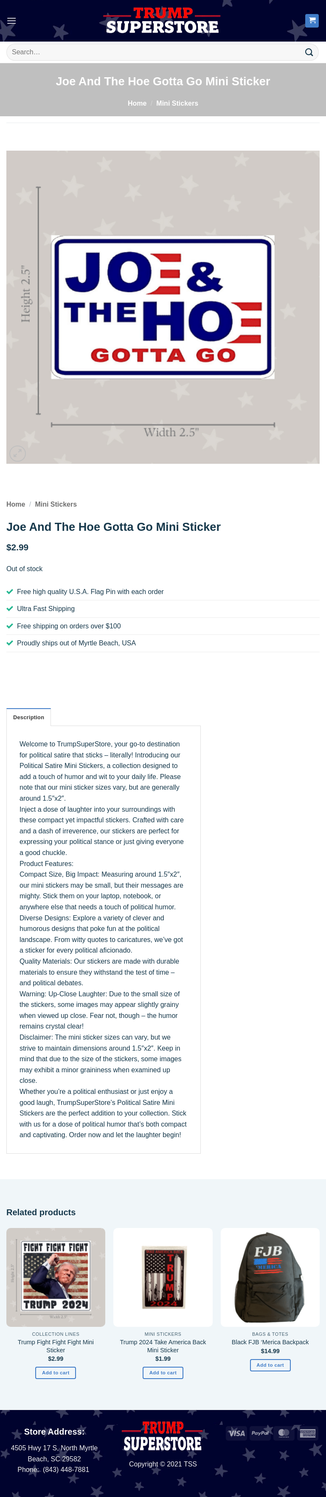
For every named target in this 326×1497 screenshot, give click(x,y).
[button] (11, 20)
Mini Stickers (177, 103)
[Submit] (309, 52)
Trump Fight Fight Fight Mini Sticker (56, 1346)
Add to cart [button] (56, 1372)
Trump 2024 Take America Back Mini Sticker (163, 1346)
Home (137, 103)
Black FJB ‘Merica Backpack (270, 1342)
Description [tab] (28, 717)
